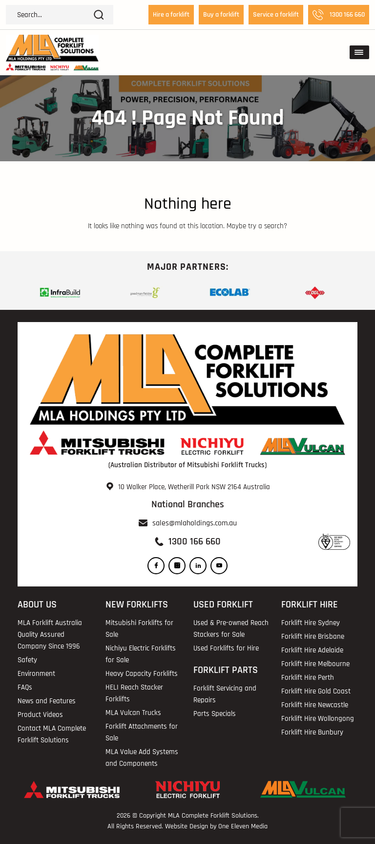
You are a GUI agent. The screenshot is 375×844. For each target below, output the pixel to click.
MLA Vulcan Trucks (133, 712)
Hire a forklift (171, 14)
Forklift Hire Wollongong (317, 718)
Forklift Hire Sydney (310, 623)
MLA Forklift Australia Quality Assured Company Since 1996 (50, 634)
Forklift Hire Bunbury (312, 732)
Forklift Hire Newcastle (314, 705)
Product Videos (40, 714)
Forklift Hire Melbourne (315, 664)
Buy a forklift (221, 14)
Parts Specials (214, 713)
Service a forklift (276, 14)
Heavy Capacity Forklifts (141, 673)
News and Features (47, 701)
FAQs (25, 687)
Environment (36, 673)
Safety (27, 660)
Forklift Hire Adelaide (312, 650)
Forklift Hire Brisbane (312, 636)
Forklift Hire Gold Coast (316, 691)
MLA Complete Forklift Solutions (212, 815)
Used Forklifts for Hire (226, 648)
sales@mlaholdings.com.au (194, 523)
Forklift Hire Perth (307, 677)
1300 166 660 (338, 14)
